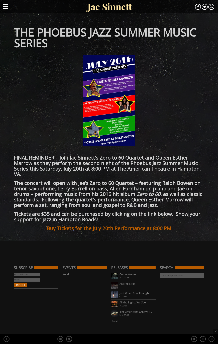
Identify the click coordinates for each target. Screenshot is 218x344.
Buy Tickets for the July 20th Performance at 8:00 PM (109, 228)
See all (65, 274)
